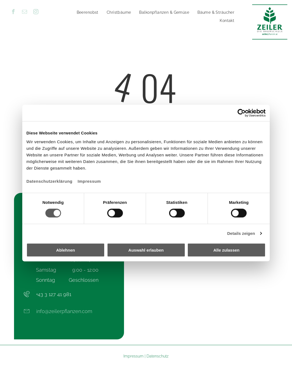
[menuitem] (88, 12)
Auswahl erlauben (146, 249)
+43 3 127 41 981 (53, 294)
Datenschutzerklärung (49, 181)
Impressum (89, 181)
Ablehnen (65, 249)
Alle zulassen (226, 249)
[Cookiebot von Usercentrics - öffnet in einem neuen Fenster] (241, 113)
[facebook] (13, 12)
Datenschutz (158, 356)
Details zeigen (241, 233)
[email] (24, 12)
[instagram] (36, 12)
